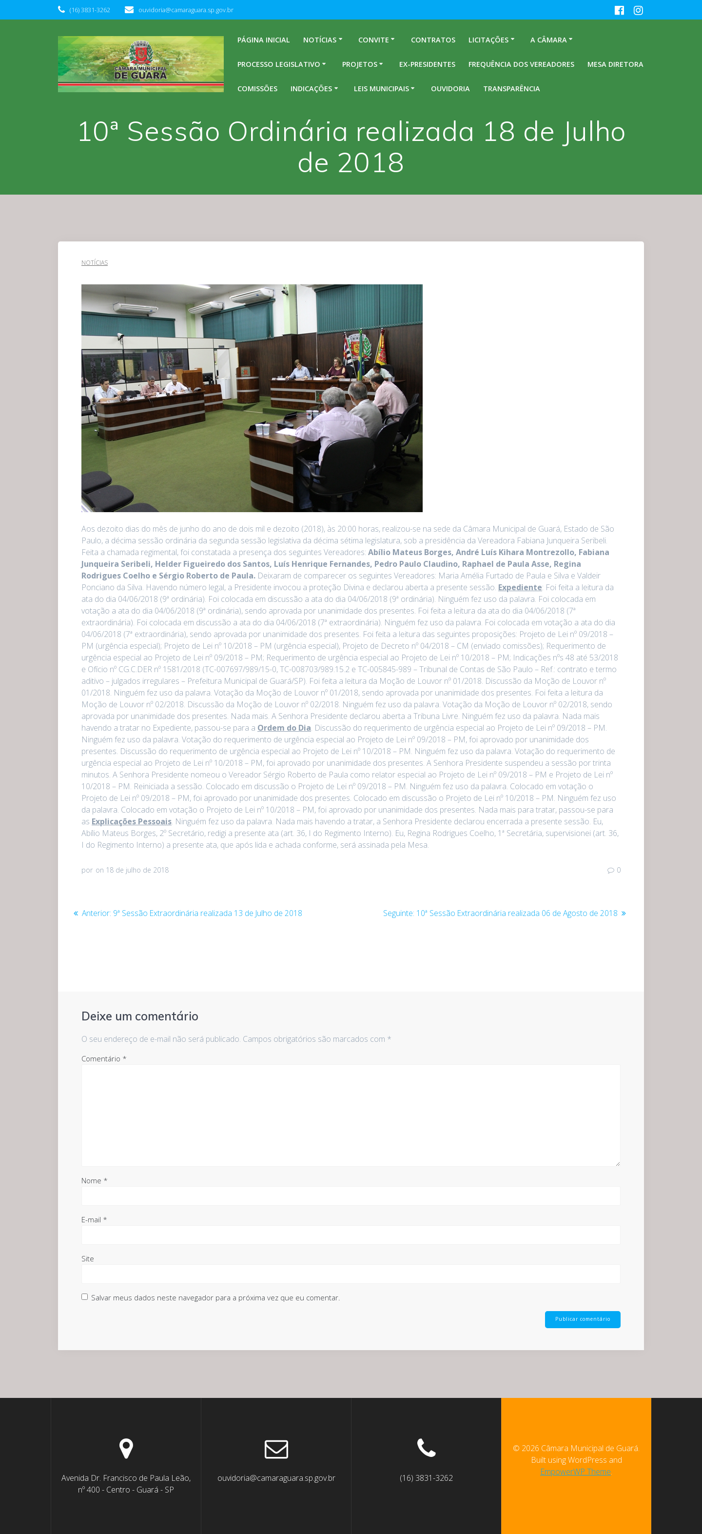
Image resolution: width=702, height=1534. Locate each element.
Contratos (433, 39)
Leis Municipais (381, 88)
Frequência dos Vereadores (521, 64)
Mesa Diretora (615, 64)
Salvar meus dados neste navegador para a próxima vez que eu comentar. (215, 1297)
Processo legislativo (278, 64)
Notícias (319, 39)
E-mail (94, 1219)
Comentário (104, 1058)
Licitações (488, 39)
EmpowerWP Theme (575, 1471)
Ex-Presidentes (427, 64)
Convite (373, 39)
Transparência (511, 88)
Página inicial (263, 39)
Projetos (359, 64)
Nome (94, 1180)
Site (87, 1258)
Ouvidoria (450, 88)
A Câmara (548, 39)
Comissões (257, 88)
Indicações (311, 88)
